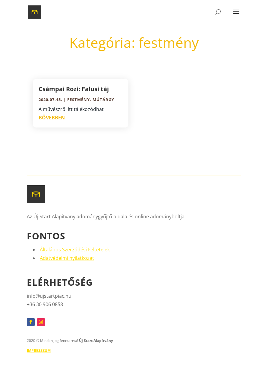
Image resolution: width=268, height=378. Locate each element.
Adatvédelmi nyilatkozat (67, 258)
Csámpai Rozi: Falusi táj (74, 89)
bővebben (52, 117)
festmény (78, 99)
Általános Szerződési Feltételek (75, 249)
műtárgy (103, 99)
